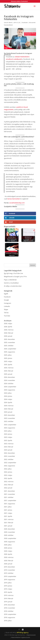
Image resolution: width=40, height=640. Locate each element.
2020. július (8, 545)
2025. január (8, 374)
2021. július (8, 507)
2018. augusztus (9, 617)
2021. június (8, 510)
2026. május (8, 323)
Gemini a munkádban (11, 283)
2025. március (8, 368)
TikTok (6, 313)
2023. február (8, 447)
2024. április (8, 402)
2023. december (9, 415)
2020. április (8, 554)
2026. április (8, 327)
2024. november (9, 380)
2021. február (8, 523)
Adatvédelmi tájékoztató (20, 637)
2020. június (8, 548)
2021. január (8, 526)
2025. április (8, 365)
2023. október (8, 421)
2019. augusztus (9, 580)
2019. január (8, 602)
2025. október (8, 346)
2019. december (9, 567)
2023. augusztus (9, 428)
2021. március (8, 519)
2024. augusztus (9, 390)
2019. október (8, 573)
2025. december (9, 339)
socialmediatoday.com (17, 203)
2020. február (8, 561)
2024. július (8, 393)
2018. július (8, 621)
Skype (6, 309)
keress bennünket (13, 199)
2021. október (8, 497)
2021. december (9, 491)
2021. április (8, 516)
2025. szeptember (10, 349)
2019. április (8, 592)
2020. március (8, 557)
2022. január (8, 488)
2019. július (8, 583)
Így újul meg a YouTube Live (13, 273)
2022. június (8, 472)
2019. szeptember (10, 576)
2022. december (9, 453)
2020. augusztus (9, 542)
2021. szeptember (10, 500)
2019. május (8, 589)
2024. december (9, 377)
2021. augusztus (9, 504)
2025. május (8, 361)
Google (6, 300)
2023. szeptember (10, 425)
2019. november (9, 570)
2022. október (8, 459)
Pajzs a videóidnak (10, 280)
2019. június (8, 586)
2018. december (9, 605)
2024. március (8, 406)
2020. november (9, 532)
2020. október (8, 535)
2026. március (8, 330)
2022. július (8, 469)
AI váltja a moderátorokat (12, 286)
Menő (10, 22)
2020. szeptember (10, 538)
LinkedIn (7, 306)
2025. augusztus (9, 352)
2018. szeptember (10, 614)
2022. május (8, 475)
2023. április (8, 440)
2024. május (8, 399)
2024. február (8, 409)
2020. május (8, 551)
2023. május (8, 437)
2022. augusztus (9, 466)
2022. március (8, 482)
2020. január (8, 564)
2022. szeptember (10, 463)
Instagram (7, 303)
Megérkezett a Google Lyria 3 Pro (15, 277)
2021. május (8, 513)
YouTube (7, 316)
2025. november (9, 342)
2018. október (8, 611)
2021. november (9, 494)
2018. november (9, 608)
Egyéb (6, 294)
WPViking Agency (22, 633)
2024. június (8, 396)
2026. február (8, 333)
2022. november (9, 456)
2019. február (8, 598)
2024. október (8, 384)
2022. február (8, 485)
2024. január (8, 412)
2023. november (9, 418)
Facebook (25, 22)
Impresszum (31, 635)
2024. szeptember (10, 387)
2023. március (8, 444)
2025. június (8, 358)
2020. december (9, 529)
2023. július (8, 431)
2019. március (8, 595)
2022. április (8, 478)
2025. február (8, 371)
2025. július (8, 355)
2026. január (8, 336)
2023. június (8, 434)
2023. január (8, 450)
